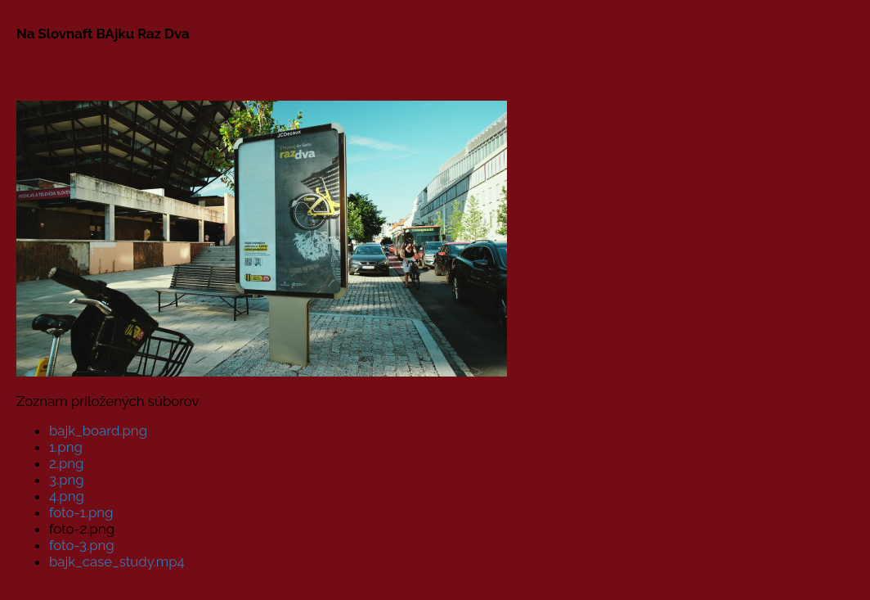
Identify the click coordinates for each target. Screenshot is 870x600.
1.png (66, 447)
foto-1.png (81, 512)
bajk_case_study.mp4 (117, 561)
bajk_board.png (98, 430)
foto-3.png (81, 545)
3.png (66, 479)
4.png (66, 496)
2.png (66, 463)
